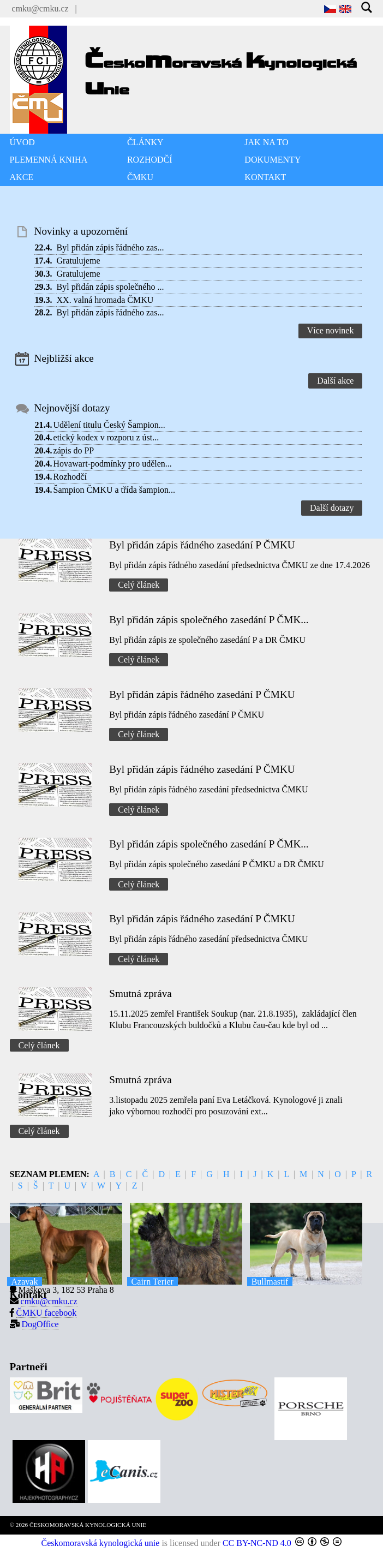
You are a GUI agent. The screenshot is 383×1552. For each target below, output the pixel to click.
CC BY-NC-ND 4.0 (257, 1543)
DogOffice (40, 1324)
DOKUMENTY (272, 159)
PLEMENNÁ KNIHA (49, 159)
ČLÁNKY (145, 142)
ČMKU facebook (46, 1312)
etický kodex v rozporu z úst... (106, 437)
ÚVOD (22, 142)
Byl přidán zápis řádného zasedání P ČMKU (202, 545)
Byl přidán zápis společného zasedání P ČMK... (208, 619)
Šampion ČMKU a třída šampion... (114, 489)
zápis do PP (73, 450)
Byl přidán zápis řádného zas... (110, 247)
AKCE (22, 177)
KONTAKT (265, 177)
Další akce (335, 380)
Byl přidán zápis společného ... (110, 286)
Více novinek (330, 330)
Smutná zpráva (140, 993)
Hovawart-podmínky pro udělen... (112, 463)
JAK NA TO (266, 142)
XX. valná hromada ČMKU (105, 300)
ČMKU (140, 177)
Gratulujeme (78, 260)
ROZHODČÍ (149, 159)
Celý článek (138, 584)
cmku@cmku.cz (40, 8)
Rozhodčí (70, 476)
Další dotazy (332, 507)
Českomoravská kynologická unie (100, 1543)
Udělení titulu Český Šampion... (109, 424)
